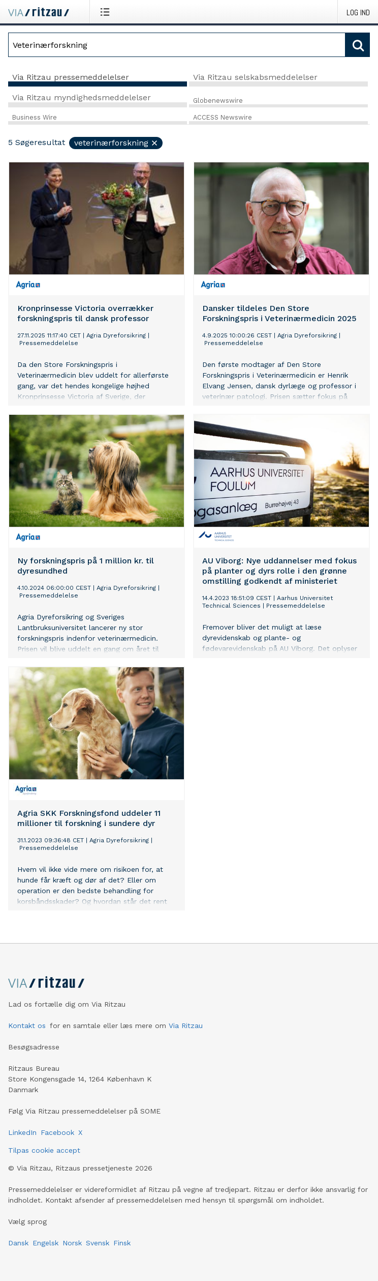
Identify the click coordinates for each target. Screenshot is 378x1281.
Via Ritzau (186, 1025)
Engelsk (45, 1243)
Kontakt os (27, 1025)
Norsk (72, 1243)
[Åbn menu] (106, 11)
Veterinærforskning (116, 143)
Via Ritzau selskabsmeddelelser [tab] (255, 77)
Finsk (122, 1243)
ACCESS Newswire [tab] (222, 117)
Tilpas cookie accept (44, 1150)
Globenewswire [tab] (218, 100)
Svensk (97, 1243)
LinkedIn (22, 1132)
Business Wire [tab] (34, 117)
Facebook (57, 1132)
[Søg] (176, 45)
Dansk (18, 1243)
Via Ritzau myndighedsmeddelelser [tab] (81, 97)
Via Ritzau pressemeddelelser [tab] (70, 77)
